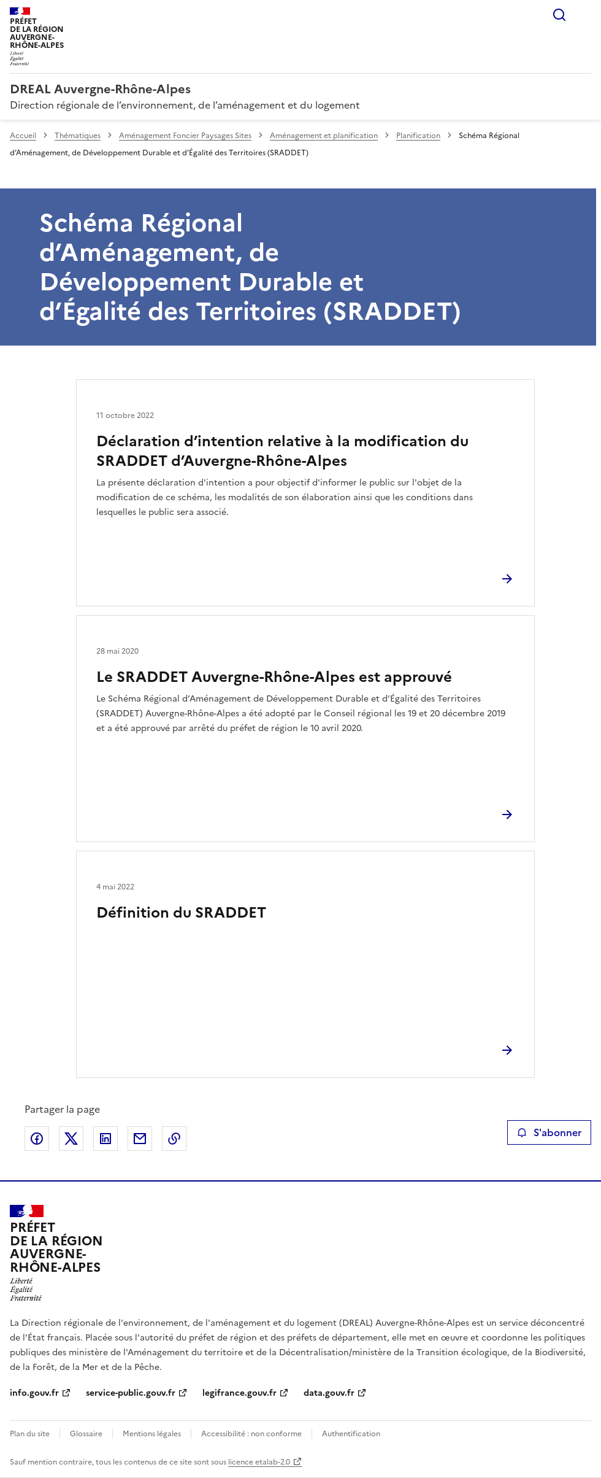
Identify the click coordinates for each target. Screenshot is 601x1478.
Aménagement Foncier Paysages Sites (185, 135)
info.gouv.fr (34, 1393)
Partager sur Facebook (37, 1138)
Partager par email (140, 1138)
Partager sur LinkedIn (105, 1138)
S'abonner (549, 1132)
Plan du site (30, 1433)
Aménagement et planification (324, 135)
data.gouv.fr (329, 1393)
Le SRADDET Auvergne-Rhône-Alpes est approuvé (274, 677)
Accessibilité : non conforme (251, 1433)
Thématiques (78, 135)
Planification (418, 135)
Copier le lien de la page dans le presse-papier (174, 1138)
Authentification (351, 1433)
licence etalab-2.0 (259, 1462)
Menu (584, 14)
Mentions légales (152, 1433)
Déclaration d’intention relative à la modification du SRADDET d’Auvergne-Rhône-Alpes (282, 451)
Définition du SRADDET (181, 913)
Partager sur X (71, 1138)
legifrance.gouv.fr (239, 1393)
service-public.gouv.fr (130, 1393)
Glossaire (86, 1433)
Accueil (23, 135)
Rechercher (559, 14)
